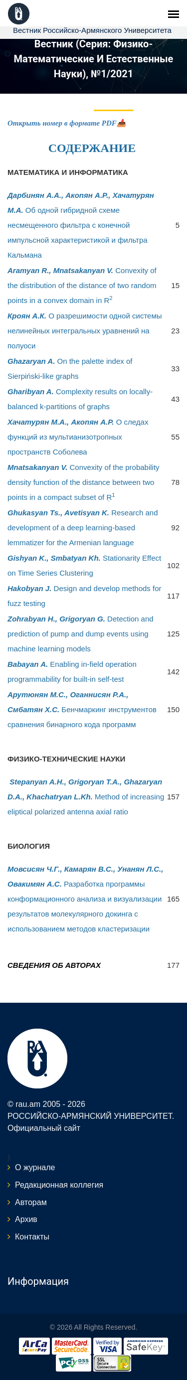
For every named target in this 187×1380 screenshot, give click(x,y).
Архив (26, 1219)
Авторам (31, 1202)
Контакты (32, 1236)
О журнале (35, 1167)
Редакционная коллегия (59, 1185)
